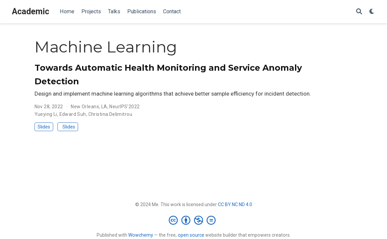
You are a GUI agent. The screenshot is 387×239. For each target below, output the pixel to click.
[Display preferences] (372, 12)
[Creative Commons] (193, 220)
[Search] (359, 12)
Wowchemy (140, 235)
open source (191, 235)
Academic (30, 11)
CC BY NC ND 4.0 (235, 204)
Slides (44, 126)
